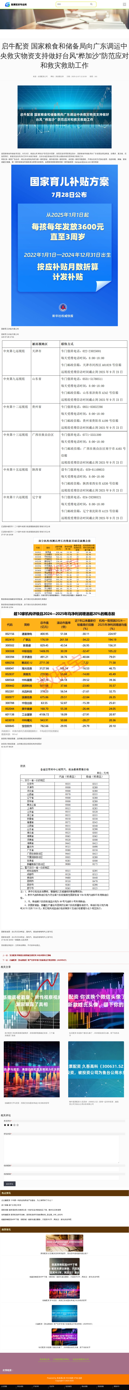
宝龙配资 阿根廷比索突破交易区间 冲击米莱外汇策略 (30, 955)
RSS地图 (69, 1378)
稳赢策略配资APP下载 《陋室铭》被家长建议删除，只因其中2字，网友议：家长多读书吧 (36, 1219)
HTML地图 (78, 1378)
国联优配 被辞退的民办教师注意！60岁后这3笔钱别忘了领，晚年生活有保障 (31, 1210)
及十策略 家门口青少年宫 (11, 1205)
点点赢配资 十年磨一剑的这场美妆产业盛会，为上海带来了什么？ (27, 1200)
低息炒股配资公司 (81, 1359)
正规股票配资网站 (61, 1359)
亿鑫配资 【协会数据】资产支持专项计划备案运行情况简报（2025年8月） (39, 960)
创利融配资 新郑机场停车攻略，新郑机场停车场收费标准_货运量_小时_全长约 (32, 1215)
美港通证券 (44, 1359)
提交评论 (9, 1184)
